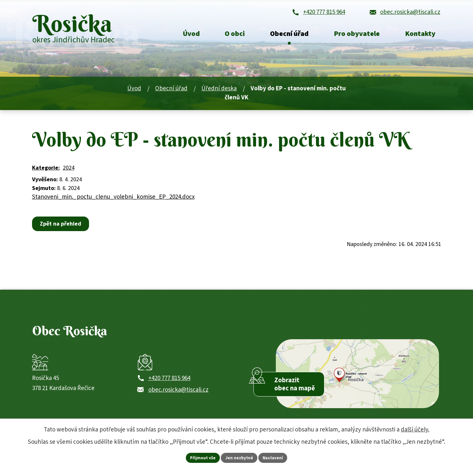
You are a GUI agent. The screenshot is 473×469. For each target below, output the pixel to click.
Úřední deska (219, 93)
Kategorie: (46, 173)
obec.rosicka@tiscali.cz (178, 399)
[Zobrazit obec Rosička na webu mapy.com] (357, 381)
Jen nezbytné (239, 457)
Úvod (134, 93)
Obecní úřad (171, 93)
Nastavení (274, 457)
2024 (68, 173)
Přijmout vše (201, 457)
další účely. (415, 429)
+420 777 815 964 (169, 388)
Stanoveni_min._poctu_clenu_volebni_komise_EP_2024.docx (113, 201)
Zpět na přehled (61, 229)
